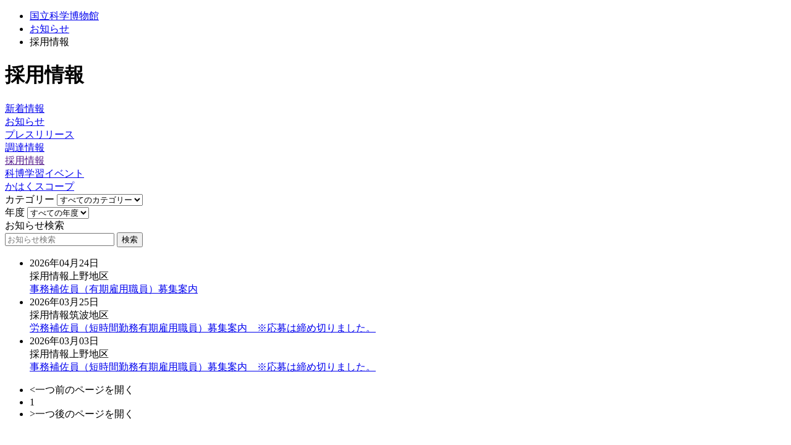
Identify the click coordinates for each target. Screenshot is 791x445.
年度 (15, 212)
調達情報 (24, 147)
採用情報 (24, 160)
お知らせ (49, 28)
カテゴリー (29, 199)
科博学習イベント (44, 173)
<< (58, 213)
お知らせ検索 (34, 225)
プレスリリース (39, 134)
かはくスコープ (39, 186)
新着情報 (24, 108)
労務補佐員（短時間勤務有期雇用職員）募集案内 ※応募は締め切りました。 (203, 328)
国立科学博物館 (64, 16)
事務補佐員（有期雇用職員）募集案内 (114, 289)
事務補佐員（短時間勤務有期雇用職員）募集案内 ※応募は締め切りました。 (203, 367)
